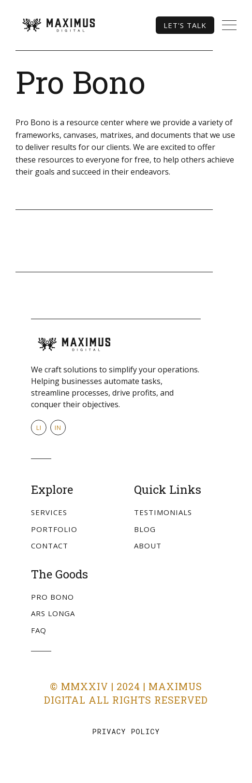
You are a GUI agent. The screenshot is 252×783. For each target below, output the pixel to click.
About (148, 545)
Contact (49, 545)
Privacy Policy (126, 731)
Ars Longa (53, 613)
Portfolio (54, 529)
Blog (145, 529)
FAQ (38, 630)
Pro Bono (52, 597)
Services (49, 512)
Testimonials (163, 512)
